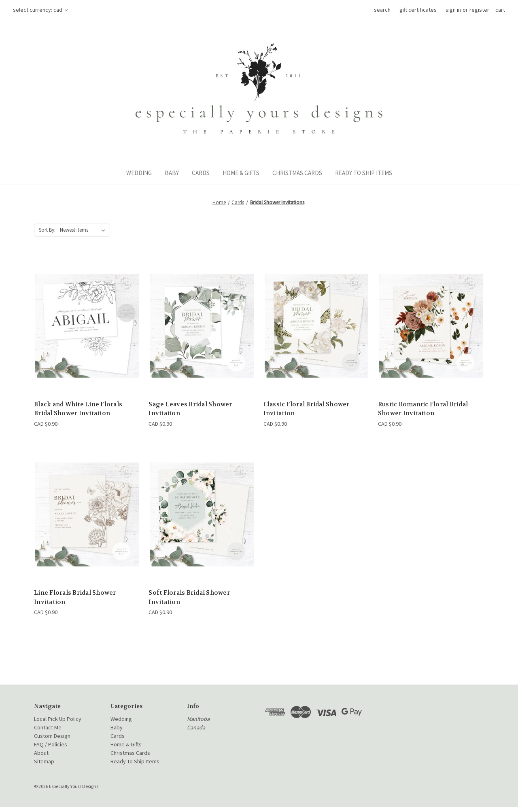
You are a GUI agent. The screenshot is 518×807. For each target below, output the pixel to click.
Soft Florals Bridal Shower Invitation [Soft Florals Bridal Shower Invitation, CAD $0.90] (189, 597)
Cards (201, 173)
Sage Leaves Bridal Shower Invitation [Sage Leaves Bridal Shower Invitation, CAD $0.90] (190, 409)
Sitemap (44, 761)
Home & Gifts (241, 173)
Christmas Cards (297, 173)
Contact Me (48, 727)
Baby (172, 173)
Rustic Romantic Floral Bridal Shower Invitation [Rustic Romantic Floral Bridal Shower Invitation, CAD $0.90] (423, 409)
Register (479, 9)
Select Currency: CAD (40, 9)
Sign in (453, 9)
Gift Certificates (418, 9)
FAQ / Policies (50, 744)
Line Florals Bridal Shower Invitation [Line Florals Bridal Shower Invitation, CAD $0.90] (75, 597)
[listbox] (84, 230)
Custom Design (52, 735)
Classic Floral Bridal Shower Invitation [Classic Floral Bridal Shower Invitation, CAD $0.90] (306, 409)
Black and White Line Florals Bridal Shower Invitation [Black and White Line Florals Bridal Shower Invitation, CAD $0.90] (78, 409)
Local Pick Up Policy (57, 718)
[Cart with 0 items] (500, 10)
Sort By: (47, 229)
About (41, 752)
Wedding (139, 173)
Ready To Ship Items (363, 173)
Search (382, 9)
